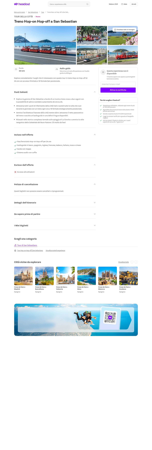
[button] (124, 4)
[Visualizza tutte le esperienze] (55, 250)
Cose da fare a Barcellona (40, 288)
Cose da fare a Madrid (19, 288)
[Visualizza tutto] (123, 262)
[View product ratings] (38, 16)
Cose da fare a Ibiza (82, 288)
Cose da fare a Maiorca (103, 288)
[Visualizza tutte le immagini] (124, 30)
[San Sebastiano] (33, 12)
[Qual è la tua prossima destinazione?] (69, 4)
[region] (76, 280)
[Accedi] (134, 4)
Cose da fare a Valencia (61, 288)
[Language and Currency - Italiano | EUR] (113, 4)
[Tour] (42, 12)
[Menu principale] (19, 12)
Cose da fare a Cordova (124, 288)
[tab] (25, 245)
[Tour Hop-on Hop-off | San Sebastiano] (28, 250)
